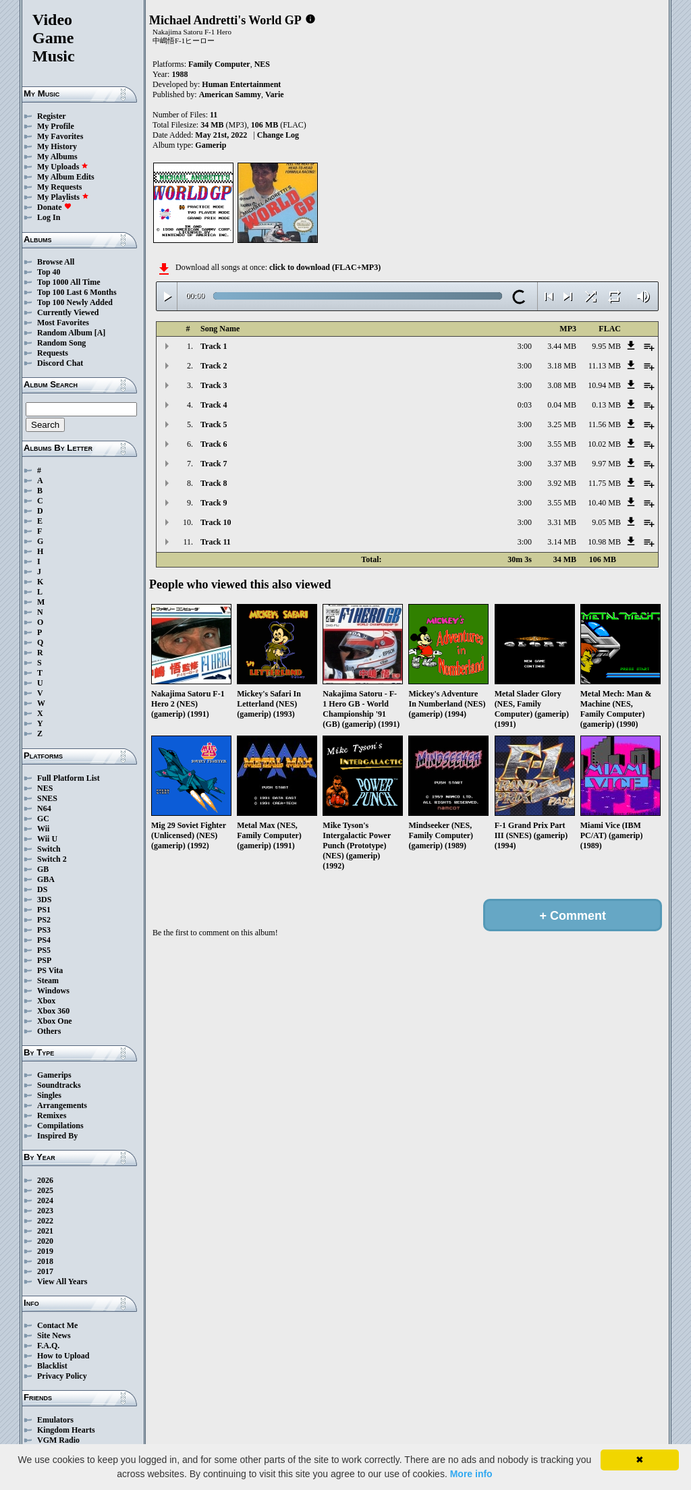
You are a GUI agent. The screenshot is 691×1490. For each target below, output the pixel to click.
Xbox (46, 1000)
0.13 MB (606, 405)
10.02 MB (604, 444)
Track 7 (213, 463)
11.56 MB (604, 424)
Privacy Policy (62, 1376)
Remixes (51, 1115)
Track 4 (213, 405)
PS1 (44, 909)
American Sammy (230, 94)
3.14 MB (561, 542)
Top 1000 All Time (68, 282)
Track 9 (213, 502)
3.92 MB (561, 483)
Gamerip (210, 145)
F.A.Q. (48, 1345)
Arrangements (62, 1105)
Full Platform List (68, 778)
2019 (45, 1251)
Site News (54, 1335)
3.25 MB (561, 424)
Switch (49, 849)
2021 (45, 1231)
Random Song (61, 343)
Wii (43, 828)
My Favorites (60, 136)
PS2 (44, 920)
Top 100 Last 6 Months (77, 292)
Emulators (55, 1420)
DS (42, 889)
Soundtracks (59, 1085)
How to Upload (63, 1355)
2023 (45, 1210)
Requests (52, 353)
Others (49, 1031)
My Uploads (62, 166)
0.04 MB (561, 405)
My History (57, 146)
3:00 (525, 346)
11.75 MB (604, 483)
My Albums (57, 156)
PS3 (44, 930)
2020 (45, 1241)
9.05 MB (606, 522)
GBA (46, 879)
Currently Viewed (68, 312)
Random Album (64, 332)
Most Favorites (63, 322)
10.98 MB (604, 542)
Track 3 (213, 385)
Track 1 (213, 346)
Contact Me (57, 1325)
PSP (44, 960)
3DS (44, 899)
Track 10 (215, 522)
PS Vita (50, 970)
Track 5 (213, 424)
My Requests (59, 187)
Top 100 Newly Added (75, 302)
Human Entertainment (241, 84)
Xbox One (54, 1021)
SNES (47, 798)
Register (51, 116)
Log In (48, 217)
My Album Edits (65, 177)
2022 (45, 1220)
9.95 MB (606, 346)
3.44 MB (561, 346)
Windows (53, 990)
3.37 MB (561, 463)
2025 (45, 1190)
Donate (54, 207)
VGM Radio (58, 1440)
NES (45, 788)
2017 (45, 1271)
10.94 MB (604, 385)
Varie (274, 94)
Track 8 (213, 483)
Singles (49, 1095)
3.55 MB (561, 444)
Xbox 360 (53, 1011)
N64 (44, 808)
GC (43, 818)
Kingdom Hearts (66, 1430)
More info (471, 1473)
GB (43, 869)
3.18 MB (561, 365)
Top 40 (49, 272)
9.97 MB (606, 463)
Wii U (47, 839)
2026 (45, 1180)
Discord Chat (60, 363)
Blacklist (52, 1366)
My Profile (55, 126)
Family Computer (219, 64)
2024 (45, 1200)
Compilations (60, 1125)
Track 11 (215, 542)
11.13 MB (604, 365)
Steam (48, 980)
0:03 (525, 405)
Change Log (278, 135)
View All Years (62, 1281)
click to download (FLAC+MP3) (325, 267)
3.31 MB (561, 522)
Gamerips (54, 1075)
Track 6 (213, 444)
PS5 (44, 950)
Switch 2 (52, 859)
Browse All (55, 262)
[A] (100, 332)
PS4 (44, 940)
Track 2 (213, 365)
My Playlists (63, 197)
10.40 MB (604, 502)
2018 (45, 1261)
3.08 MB (561, 385)
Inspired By (57, 1135)
